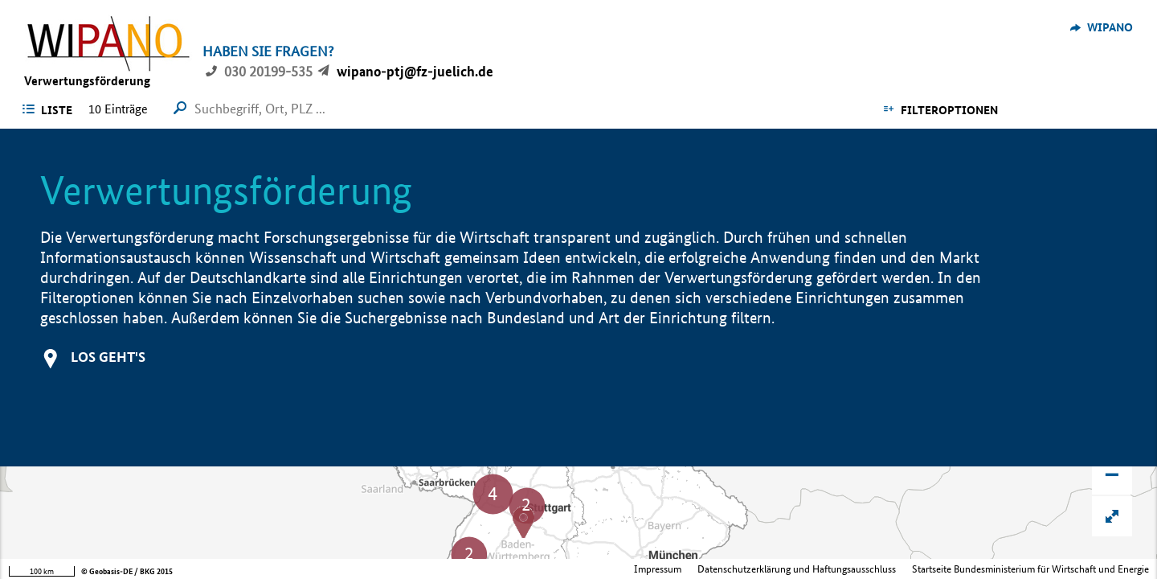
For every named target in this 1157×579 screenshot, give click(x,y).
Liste (56, 110)
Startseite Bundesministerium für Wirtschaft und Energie (1030, 569)
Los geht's (108, 356)
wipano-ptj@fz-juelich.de (415, 71)
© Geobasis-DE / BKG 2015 (127, 571)
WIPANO (1110, 27)
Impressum (657, 569)
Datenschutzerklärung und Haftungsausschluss (796, 569)
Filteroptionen (949, 110)
